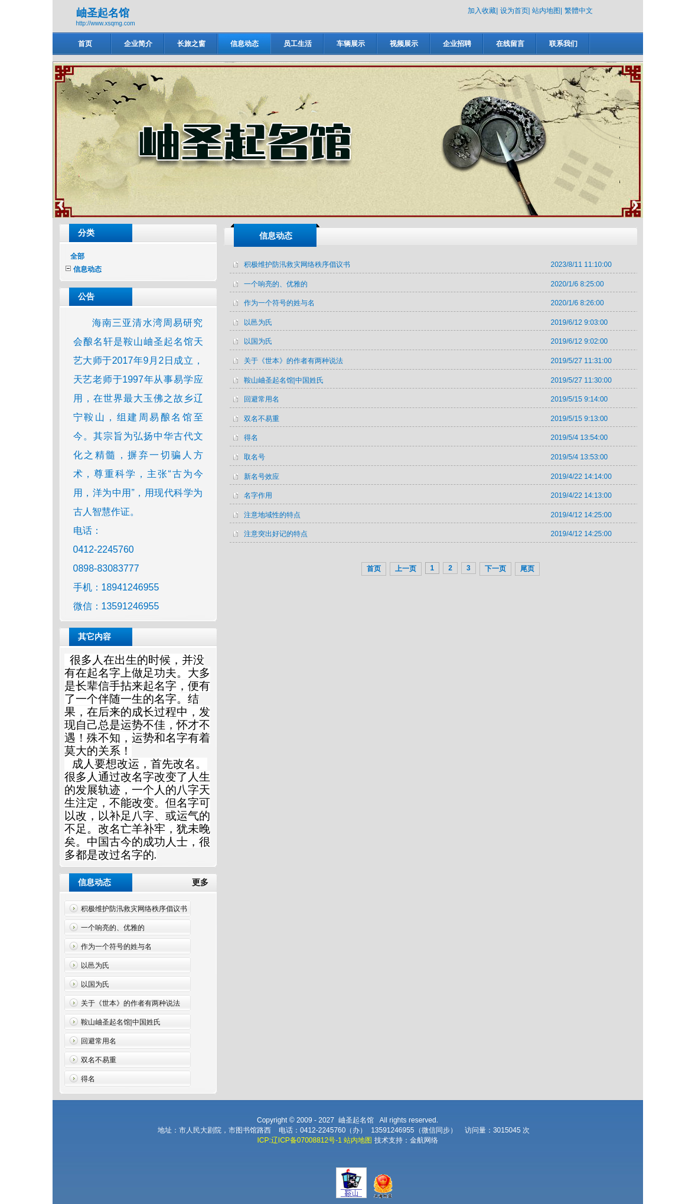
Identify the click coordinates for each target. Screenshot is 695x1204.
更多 (205, 882)
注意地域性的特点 (272, 515)
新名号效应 (261, 476)
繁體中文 (579, 10)
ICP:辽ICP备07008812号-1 (299, 1140)
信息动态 (244, 44)
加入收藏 (482, 10)
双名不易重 (98, 1060)
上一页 (405, 569)
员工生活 (297, 44)
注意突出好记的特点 (276, 534)
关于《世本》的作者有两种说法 (130, 1003)
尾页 (527, 569)
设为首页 (514, 10)
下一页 (495, 569)
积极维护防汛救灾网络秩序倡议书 (134, 909)
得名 (88, 1079)
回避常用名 (98, 1041)
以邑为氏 (95, 965)
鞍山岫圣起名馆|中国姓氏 (121, 1022)
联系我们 (563, 44)
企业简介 (138, 44)
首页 (85, 44)
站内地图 (546, 10)
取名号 (254, 457)
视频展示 (404, 44)
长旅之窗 (191, 44)
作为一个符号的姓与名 (116, 946)
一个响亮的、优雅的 (113, 928)
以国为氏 (95, 984)
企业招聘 (457, 44)
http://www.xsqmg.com (105, 23)
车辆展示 (351, 44)
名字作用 (258, 495)
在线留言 (510, 44)
